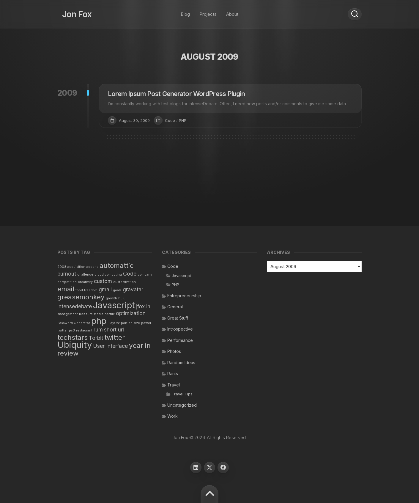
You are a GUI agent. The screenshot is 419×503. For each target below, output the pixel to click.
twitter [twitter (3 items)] (114, 337)
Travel (173, 384)
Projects (208, 12)
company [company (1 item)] (145, 274)
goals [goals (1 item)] (117, 290)
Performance (180, 340)
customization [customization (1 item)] (124, 282)
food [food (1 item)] (79, 290)
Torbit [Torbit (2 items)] (96, 338)
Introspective (180, 328)
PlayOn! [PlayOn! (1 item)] (114, 323)
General (175, 306)
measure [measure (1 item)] (86, 314)
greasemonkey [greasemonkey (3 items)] (81, 297)
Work (172, 416)
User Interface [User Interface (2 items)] (110, 346)
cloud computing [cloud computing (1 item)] (108, 274)
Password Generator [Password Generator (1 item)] (73, 323)
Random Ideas (181, 362)
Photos (174, 351)
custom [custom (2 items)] (103, 281)
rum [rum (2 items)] (98, 329)
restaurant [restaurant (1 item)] (84, 330)
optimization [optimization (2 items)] (131, 313)
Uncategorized (182, 405)
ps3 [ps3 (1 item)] (72, 330)
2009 (67, 93)
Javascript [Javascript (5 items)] (114, 305)
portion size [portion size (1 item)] (130, 323)
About (232, 12)
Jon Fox (72, 12)
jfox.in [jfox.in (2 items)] (143, 306)
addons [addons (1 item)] (92, 267)
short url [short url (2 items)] (114, 329)
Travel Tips (182, 394)
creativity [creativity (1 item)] (85, 282)
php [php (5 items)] (98, 321)
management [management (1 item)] (67, 314)
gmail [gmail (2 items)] (105, 289)
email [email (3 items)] (65, 289)
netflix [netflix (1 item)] (110, 314)
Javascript (181, 275)
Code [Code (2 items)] (129, 274)
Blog (185, 12)
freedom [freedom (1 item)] (90, 290)
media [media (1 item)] (98, 314)
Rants (172, 373)
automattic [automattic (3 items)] (117, 265)
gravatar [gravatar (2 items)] (133, 289)
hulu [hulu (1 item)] (121, 298)
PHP (182, 120)
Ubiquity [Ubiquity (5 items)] (74, 344)
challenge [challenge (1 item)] (85, 274)
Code (170, 120)
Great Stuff (177, 317)
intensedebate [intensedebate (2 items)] (74, 306)
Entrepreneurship (184, 295)
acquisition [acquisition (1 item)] (76, 267)
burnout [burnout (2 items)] (66, 274)
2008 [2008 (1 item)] (61, 267)
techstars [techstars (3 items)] (72, 337)
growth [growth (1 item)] (111, 298)
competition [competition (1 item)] (67, 282)
